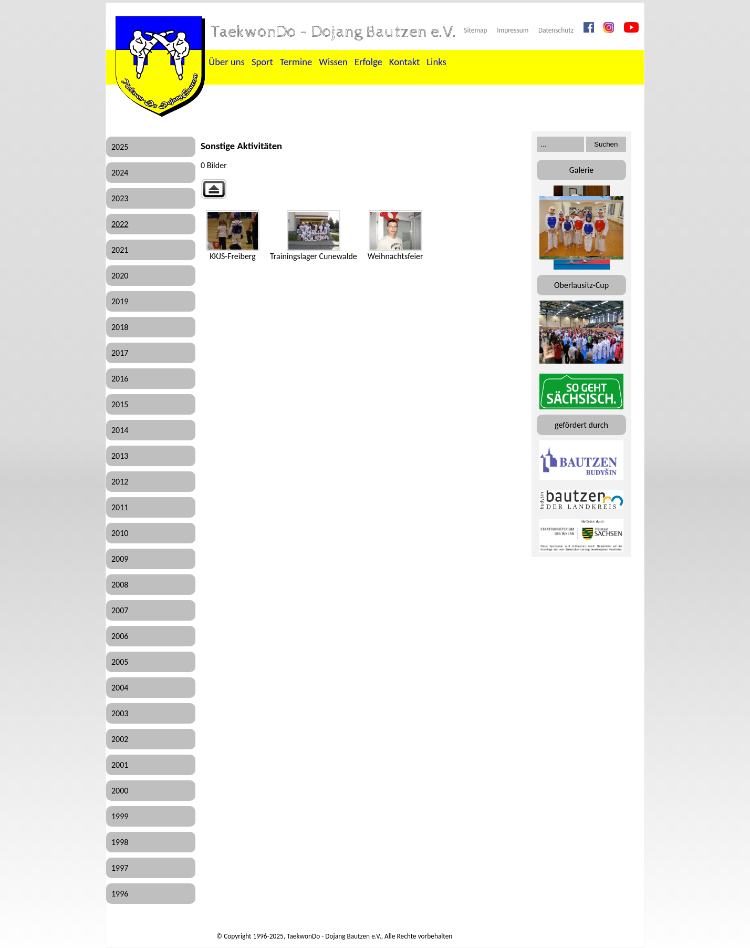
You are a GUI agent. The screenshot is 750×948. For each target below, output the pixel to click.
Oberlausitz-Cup (581, 285)
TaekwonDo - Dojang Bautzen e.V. (334, 32)
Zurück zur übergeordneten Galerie (214, 189)
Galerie (581, 170)
